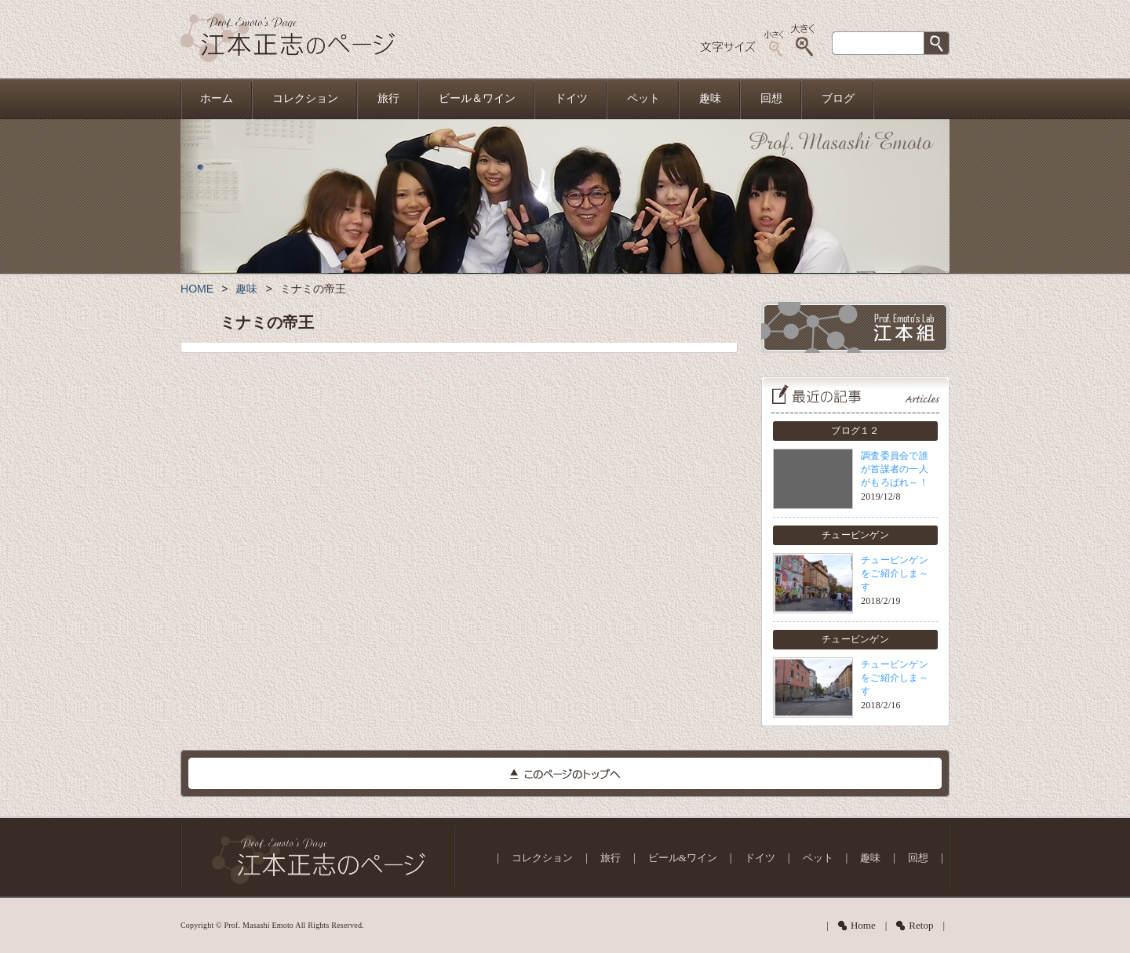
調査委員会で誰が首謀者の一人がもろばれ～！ (894, 469)
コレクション (305, 98)
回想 (771, 98)
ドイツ (571, 98)
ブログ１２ (855, 430)
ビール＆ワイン (477, 98)
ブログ (838, 98)
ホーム (216, 98)
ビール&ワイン (682, 858)
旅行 (388, 98)
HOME (196, 288)
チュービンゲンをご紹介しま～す (894, 573)
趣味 (710, 98)
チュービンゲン (855, 534)
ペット (643, 98)
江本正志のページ (287, 39)
